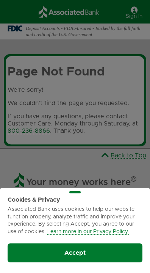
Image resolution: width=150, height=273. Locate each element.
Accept (75, 253)
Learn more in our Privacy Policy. (88, 231)
